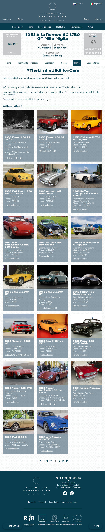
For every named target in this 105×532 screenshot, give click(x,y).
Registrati (98, 3)
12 (51, 461)
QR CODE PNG (93, 49)
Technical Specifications (28, 62)
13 (55, 461)
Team (86, 19)
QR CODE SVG (93, 53)
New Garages (76, 26)
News (90, 26)
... (43, 461)
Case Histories (44, 26)
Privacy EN (32, 502)
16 (67, 461)
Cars (31, 26)
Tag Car (77, 62)
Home (8, 62)
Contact (98, 19)
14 (59, 461)
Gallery (64, 62)
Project (21, 19)
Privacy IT (42, 502)
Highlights (60, 26)
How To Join (17, 26)
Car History (49, 62)
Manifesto (7, 19)
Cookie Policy (54, 502)
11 (47, 461)
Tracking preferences (69, 502)
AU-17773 (12, 53)
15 (63, 461)
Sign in (80, 3)
